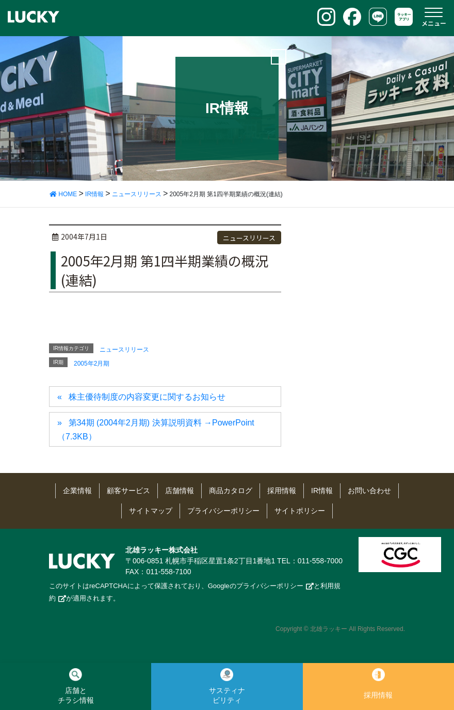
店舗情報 (179, 490)
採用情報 (281, 490)
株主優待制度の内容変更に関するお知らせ (147, 396)
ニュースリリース (249, 238)
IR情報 (322, 490)
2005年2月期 (91, 363)
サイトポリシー (299, 511)
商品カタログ (230, 490)
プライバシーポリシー (223, 511)
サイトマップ (150, 511)
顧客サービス (128, 490)
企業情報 (77, 490)
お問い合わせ (369, 490)
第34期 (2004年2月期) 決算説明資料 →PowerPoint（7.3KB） (155, 429)
